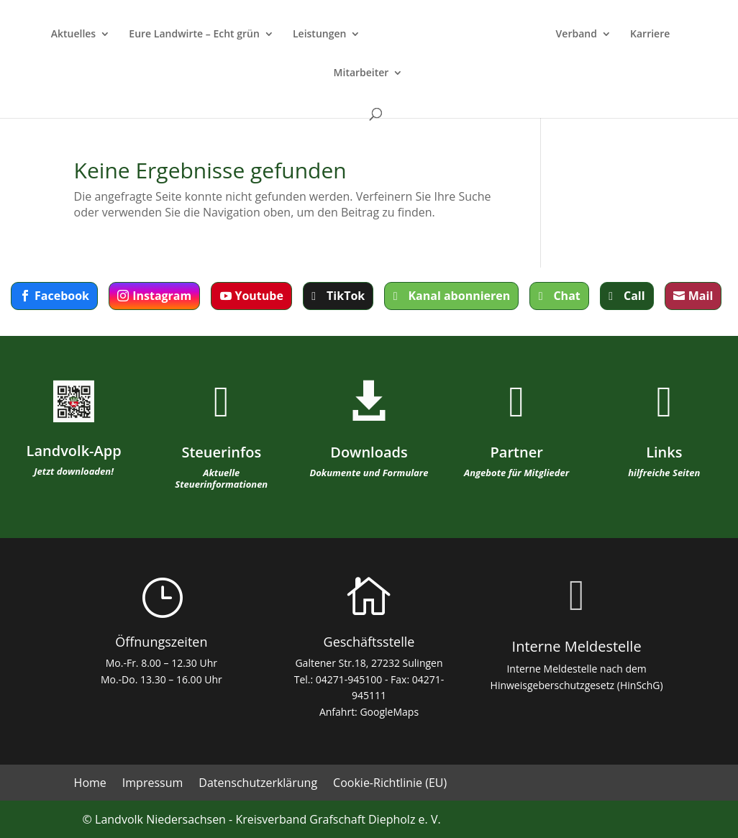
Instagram (161, 296)
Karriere (650, 34)
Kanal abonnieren (459, 296)
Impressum (152, 784)
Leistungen (319, 34)
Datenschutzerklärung (258, 784)
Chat (566, 296)
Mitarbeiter (361, 73)
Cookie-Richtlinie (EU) (390, 784)
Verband (576, 34)
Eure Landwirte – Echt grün (194, 34)
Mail (701, 296)
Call (634, 296)
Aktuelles (73, 34)
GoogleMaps (389, 712)
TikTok (346, 296)
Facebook (62, 296)
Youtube (258, 296)
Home (90, 784)
